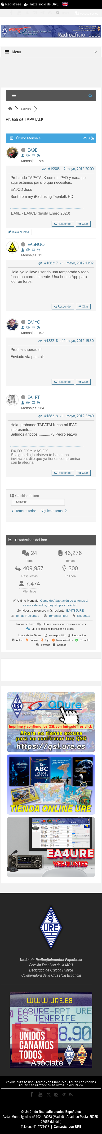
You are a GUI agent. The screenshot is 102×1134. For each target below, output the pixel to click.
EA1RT (33, 397)
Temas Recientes (27, 615)
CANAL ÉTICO (75, 1085)
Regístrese (12, 4)
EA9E (32, 150)
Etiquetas (83, 615)
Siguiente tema (53, 511)
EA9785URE (75, 610)
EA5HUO (35, 244)
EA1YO (33, 322)
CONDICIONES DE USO (19, 1082)
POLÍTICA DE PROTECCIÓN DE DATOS (41, 1085)
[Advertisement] (54, 669)
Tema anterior (24, 511)
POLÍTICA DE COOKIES (82, 1082)
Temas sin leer (58, 615)
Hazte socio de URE (41, 4)
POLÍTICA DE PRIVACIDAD (51, 1082)
